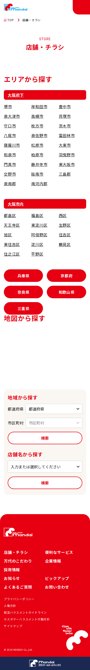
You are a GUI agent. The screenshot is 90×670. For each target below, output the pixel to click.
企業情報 (53, 561)
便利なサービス (59, 552)
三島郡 (65, 174)
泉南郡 (10, 183)
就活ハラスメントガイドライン (25, 612)
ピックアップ (57, 578)
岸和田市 (39, 106)
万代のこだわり (18, 561)
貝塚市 (65, 116)
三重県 (24, 308)
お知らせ (12, 578)
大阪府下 (16, 95)
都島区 (10, 215)
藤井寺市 (39, 164)
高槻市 (37, 116)
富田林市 (67, 135)
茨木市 (65, 126)
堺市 (8, 106)
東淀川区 (39, 225)
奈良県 (24, 292)
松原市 (37, 145)
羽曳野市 (67, 155)
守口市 (10, 126)
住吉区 (65, 235)
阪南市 (37, 174)
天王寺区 (12, 225)
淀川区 (37, 244)
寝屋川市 (12, 145)
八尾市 (10, 135)
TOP (9, 20)
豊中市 (65, 106)
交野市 (10, 174)
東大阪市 (67, 164)
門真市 (10, 164)
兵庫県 (24, 276)
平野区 (37, 254)
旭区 (8, 235)
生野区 (65, 225)
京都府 (66, 276)
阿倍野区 (39, 235)
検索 (45, 438)
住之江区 (12, 254)
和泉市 (10, 155)
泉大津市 (12, 116)
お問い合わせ (57, 587)
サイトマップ (13, 626)
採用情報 (12, 569)
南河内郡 (39, 183)
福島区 (37, 215)
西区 (63, 215)
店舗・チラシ (16, 552)
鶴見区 (65, 244)
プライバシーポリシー (19, 599)
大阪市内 (16, 204)
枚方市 (37, 126)
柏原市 (37, 155)
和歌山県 (67, 292)
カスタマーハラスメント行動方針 (27, 619)
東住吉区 (12, 244)
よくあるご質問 (18, 587)
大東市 (65, 145)
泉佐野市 (39, 135)
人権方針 (10, 606)
